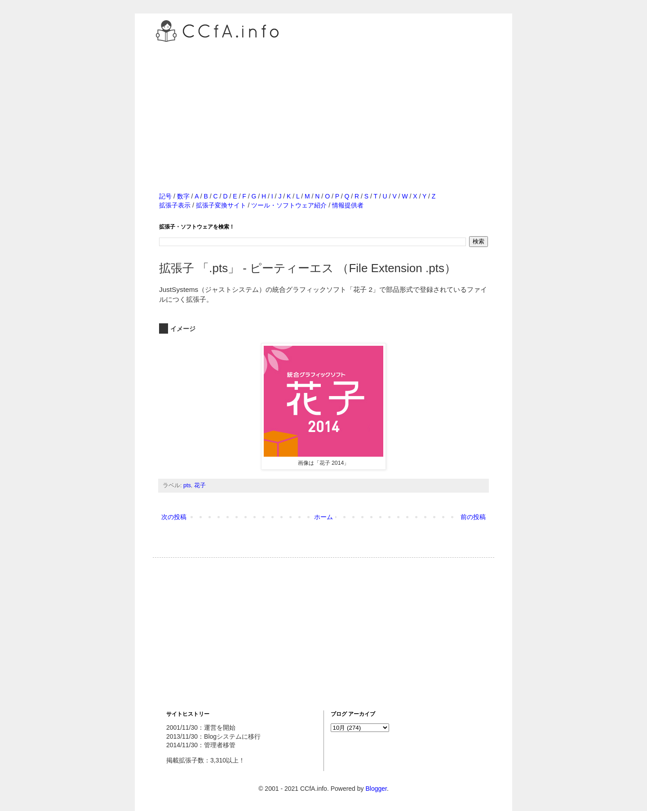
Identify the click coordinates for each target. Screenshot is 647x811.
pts (187, 485)
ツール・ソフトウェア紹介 (289, 205)
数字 (183, 196)
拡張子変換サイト (221, 205)
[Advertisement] (323, 107)
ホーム (323, 516)
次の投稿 (173, 516)
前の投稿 (473, 516)
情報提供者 (347, 205)
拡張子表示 (175, 205)
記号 (165, 196)
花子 (200, 485)
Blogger (375, 788)
